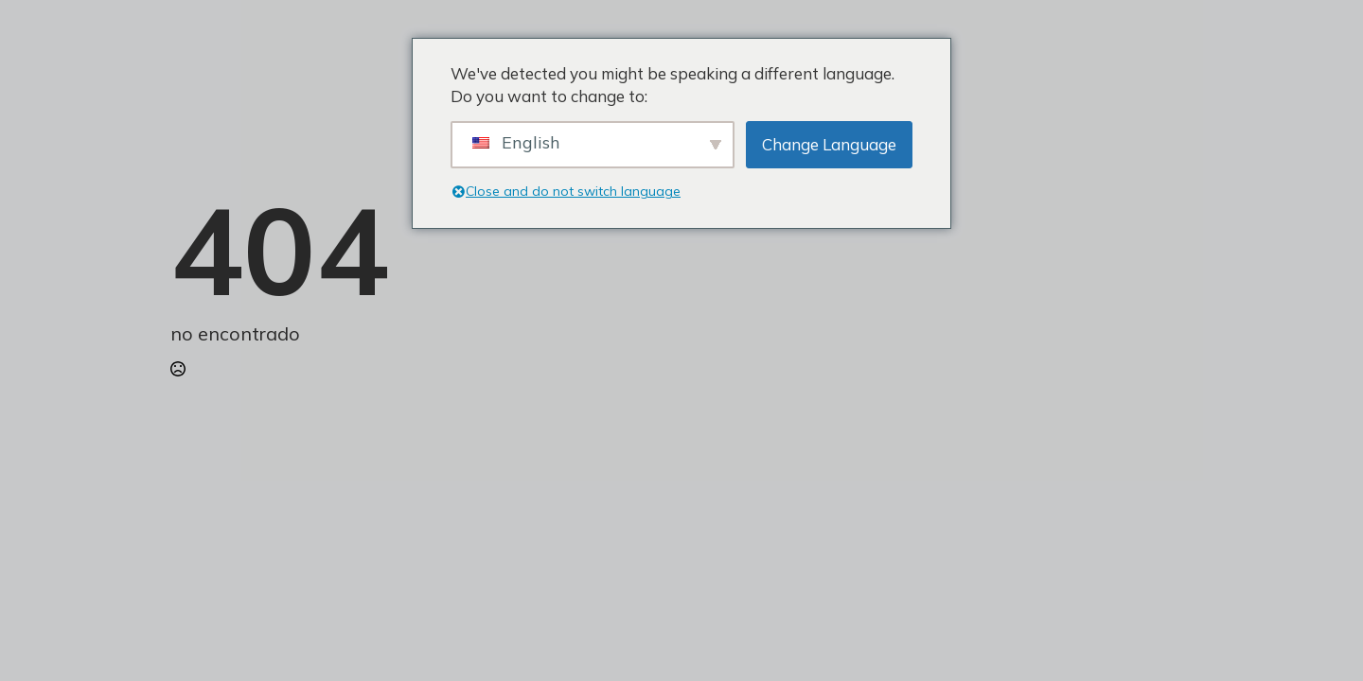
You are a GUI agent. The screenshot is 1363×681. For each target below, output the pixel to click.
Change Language (829, 144)
